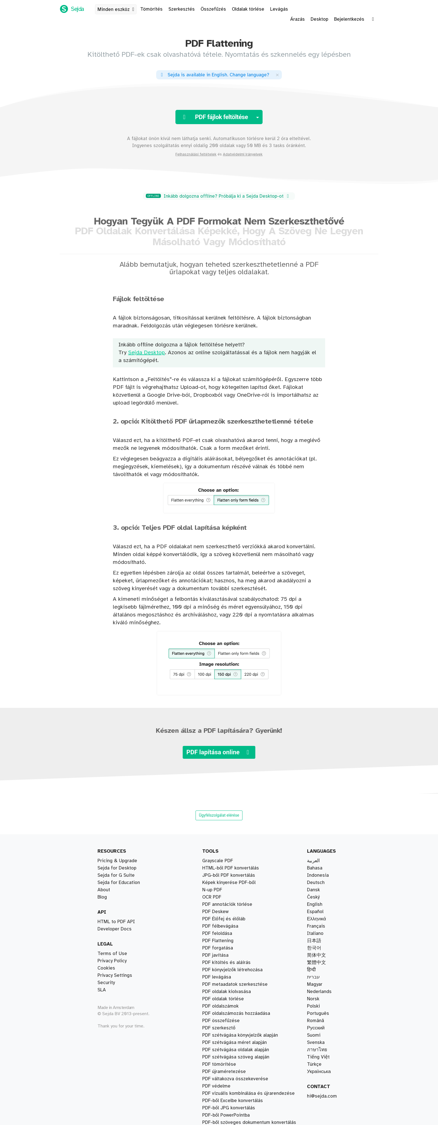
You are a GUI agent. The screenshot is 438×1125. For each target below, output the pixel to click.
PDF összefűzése (221, 918)
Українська (319, 1071)
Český (313, 897)
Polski (313, 1006)
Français (316, 926)
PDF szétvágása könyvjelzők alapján (240, 868)
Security (106, 982)
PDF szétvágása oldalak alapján (235, 882)
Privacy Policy (112, 960)
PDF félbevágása (220, 875)
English (314, 904)
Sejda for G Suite (116, 875)
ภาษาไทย (317, 1049)
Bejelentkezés (349, 19)
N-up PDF (212, 1071)
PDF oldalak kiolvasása (226, 860)
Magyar (314, 984)
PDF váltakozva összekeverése (235, 904)
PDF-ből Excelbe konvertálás (232, 1042)
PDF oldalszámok (220, 998)
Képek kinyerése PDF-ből (229, 1107)
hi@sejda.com (322, 1096)
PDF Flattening (218, 1115)
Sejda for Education (118, 882)
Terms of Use (112, 953)
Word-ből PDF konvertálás (230, 1035)
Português (318, 1013)
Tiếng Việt (318, 1057)
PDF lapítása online (218, 752)
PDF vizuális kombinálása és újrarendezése (248, 911)
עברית (313, 977)
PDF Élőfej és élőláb (223, 991)
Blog (102, 897)
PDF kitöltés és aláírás (226, 977)
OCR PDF (211, 1093)
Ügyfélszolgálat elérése (219, 815)
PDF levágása (216, 948)
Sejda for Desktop (116, 868)
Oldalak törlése (248, 9)
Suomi (313, 1035)
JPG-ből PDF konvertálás (228, 1013)
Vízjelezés (213, 926)
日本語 (314, 940)
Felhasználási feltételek (195, 154)
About (103, 889)
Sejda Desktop (146, 353)
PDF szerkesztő (218, 969)
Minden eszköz (116, 9)
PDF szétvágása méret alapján (234, 889)
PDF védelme (216, 1049)
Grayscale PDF (217, 1100)
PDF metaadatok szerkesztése (235, 1122)
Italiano (315, 933)
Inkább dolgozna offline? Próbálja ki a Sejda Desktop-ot (218, 196)
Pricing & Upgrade (117, 860)
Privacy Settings (114, 975)
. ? (214, 74)
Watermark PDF (218, 1020)
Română (315, 1020)
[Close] (277, 75)
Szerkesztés (181, 9)
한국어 (314, 948)
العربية (313, 860)
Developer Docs (114, 929)
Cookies (106, 968)
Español (315, 911)
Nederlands (319, 991)
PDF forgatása (217, 1057)
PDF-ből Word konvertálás (230, 1028)
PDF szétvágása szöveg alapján (235, 897)
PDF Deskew (215, 962)
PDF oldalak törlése (223, 955)
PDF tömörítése (219, 933)
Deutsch (316, 882)
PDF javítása (215, 940)
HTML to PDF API (116, 921)
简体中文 (316, 955)
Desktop (319, 19)
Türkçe (314, 1064)
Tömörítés (151, 9)
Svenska (316, 1042)
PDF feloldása (217, 1064)
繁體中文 (316, 962)
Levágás (279, 9)
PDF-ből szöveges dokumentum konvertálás (249, 984)
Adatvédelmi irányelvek (243, 154)
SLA (101, 989)
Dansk (313, 889)
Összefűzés (213, 9)
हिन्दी (311, 969)
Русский (316, 1028)
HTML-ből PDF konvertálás (230, 1086)
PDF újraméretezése (224, 1078)
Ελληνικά (316, 918)
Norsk (313, 998)
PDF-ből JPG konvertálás (228, 1006)
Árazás (297, 19)
